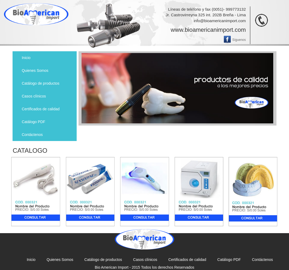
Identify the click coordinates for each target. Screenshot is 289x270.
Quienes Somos (35, 70)
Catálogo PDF (33, 122)
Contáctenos (32, 134)
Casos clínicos (34, 96)
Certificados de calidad (41, 109)
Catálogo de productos (40, 83)
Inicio (26, 58)
